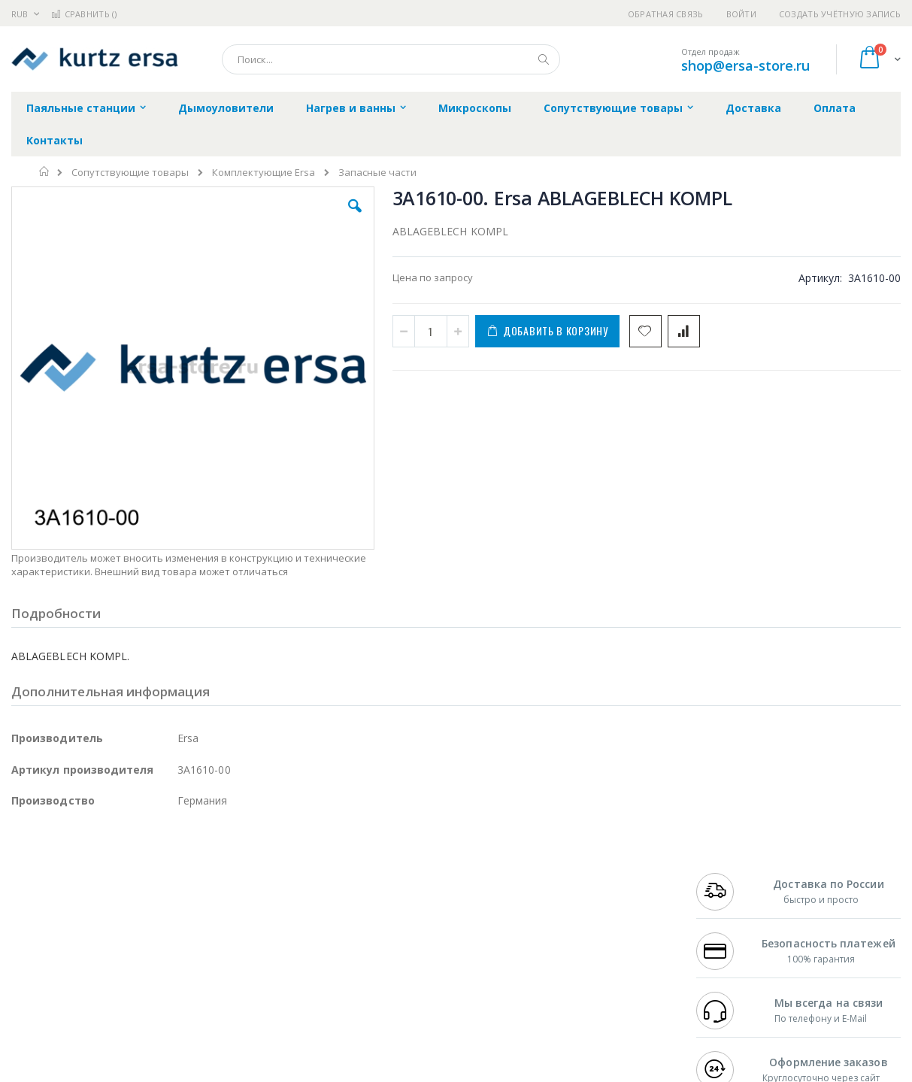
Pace (129, 878)
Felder (132, 922)
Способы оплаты (584, 937)
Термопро (179, 892)
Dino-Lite (130, 951)
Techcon (139, 980)
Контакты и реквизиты (599, 878)
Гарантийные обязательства (385, 878)
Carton (179, 951)
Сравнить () (83, 14)
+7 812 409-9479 (730, 892)
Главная (44, 171)
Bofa (22, 892)
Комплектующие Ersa (263, 172)
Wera (128, 1010)
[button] (264, 217)
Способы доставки (588, 907)
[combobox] (391, 59)
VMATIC (190, 980)
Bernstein (33, 1010)
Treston (29, 980)
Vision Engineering (53, 951)
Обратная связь (666, 14)
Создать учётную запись (840, 14)
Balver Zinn (37, 922)
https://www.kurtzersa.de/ (248, 1071)
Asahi (173, 922)
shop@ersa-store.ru (745, 65)
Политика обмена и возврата (386, 907)
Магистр (237, 892)
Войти (741, 14)
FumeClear (71, 892)
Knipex (86, 1010)
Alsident (216, 878)
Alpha (90, 922)
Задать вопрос (351, 980)
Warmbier (83, 980)
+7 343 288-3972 (730, 907)
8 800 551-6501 (735, 922)
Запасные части (377, 172)
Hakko (26, 878)
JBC (96, 878)
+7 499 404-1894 (730, 878)
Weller (169, 878)
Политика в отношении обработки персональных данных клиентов (399, 944)
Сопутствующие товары (130, 172)
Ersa (65, 878)
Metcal (126, 892)
